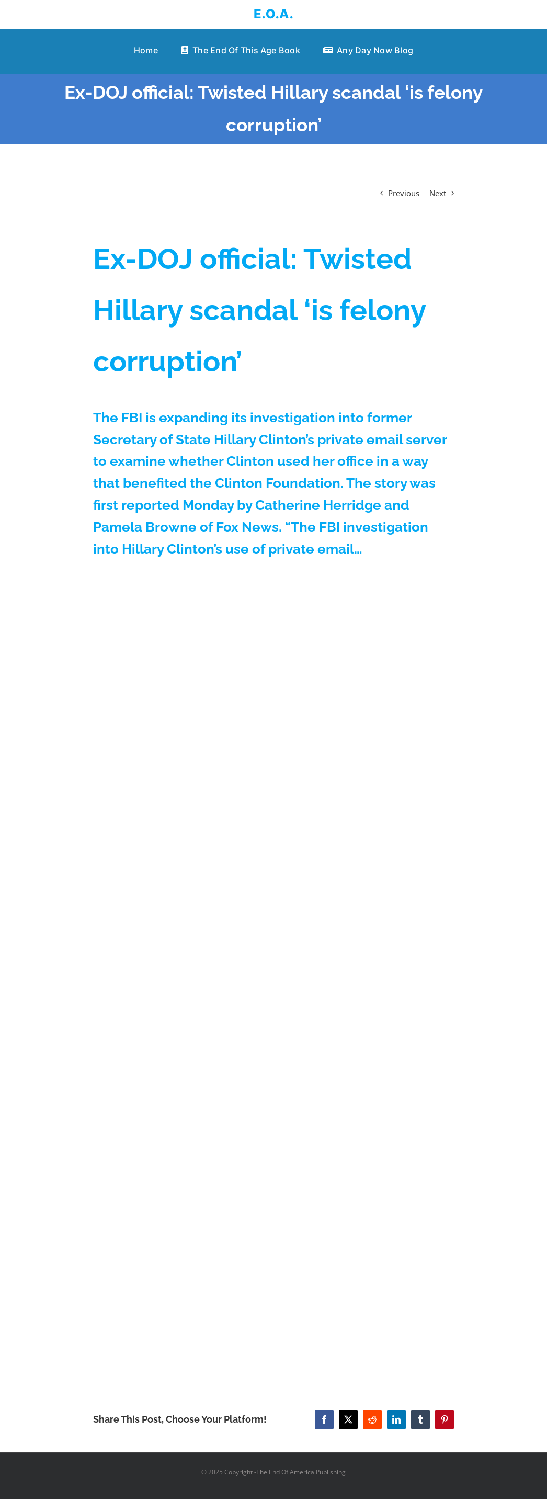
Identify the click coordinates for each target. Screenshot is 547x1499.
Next (437, 193)
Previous (403, 193)
